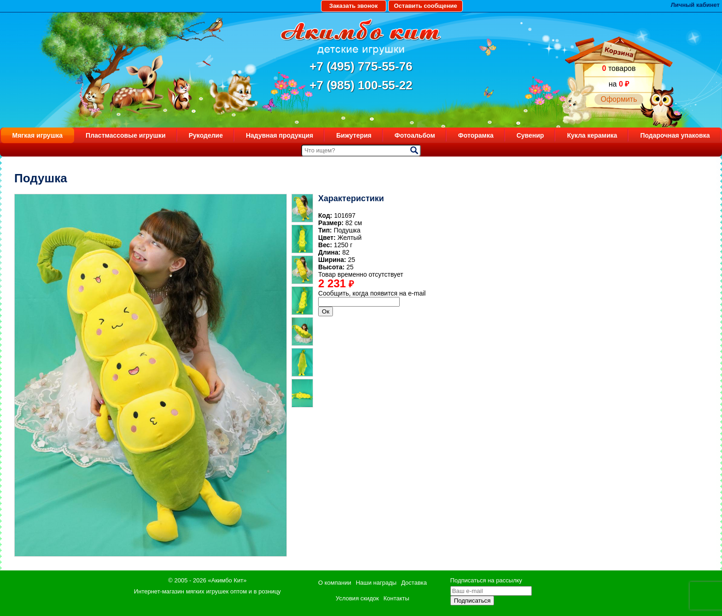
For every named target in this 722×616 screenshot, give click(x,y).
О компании (334, 582)
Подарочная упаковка (675, 135)
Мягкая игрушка (37, 135)
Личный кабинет (695, 4)
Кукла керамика (592, 135)
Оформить (618, 99)
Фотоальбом (415, 135)
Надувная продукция (279, 135)
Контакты (396, 598)
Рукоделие (206, 135)
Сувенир (530, 135)
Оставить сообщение (425, 5)
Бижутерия (354, 135)
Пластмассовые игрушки (126, 135)
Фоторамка (476, 135)
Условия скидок (357, 598)
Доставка (414, 582)
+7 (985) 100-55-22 (360, 85)
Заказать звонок (353, 5)
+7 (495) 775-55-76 (360, 66)
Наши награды (376, 582)
